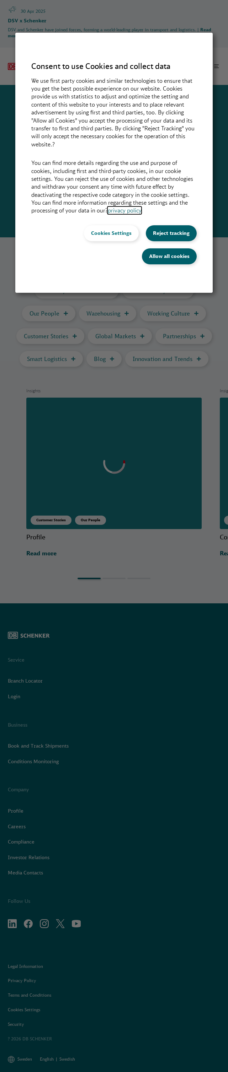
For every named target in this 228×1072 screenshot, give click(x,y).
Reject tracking (171, 233)
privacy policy (124, 210)
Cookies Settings (111, 233)
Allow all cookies (169, 256)
